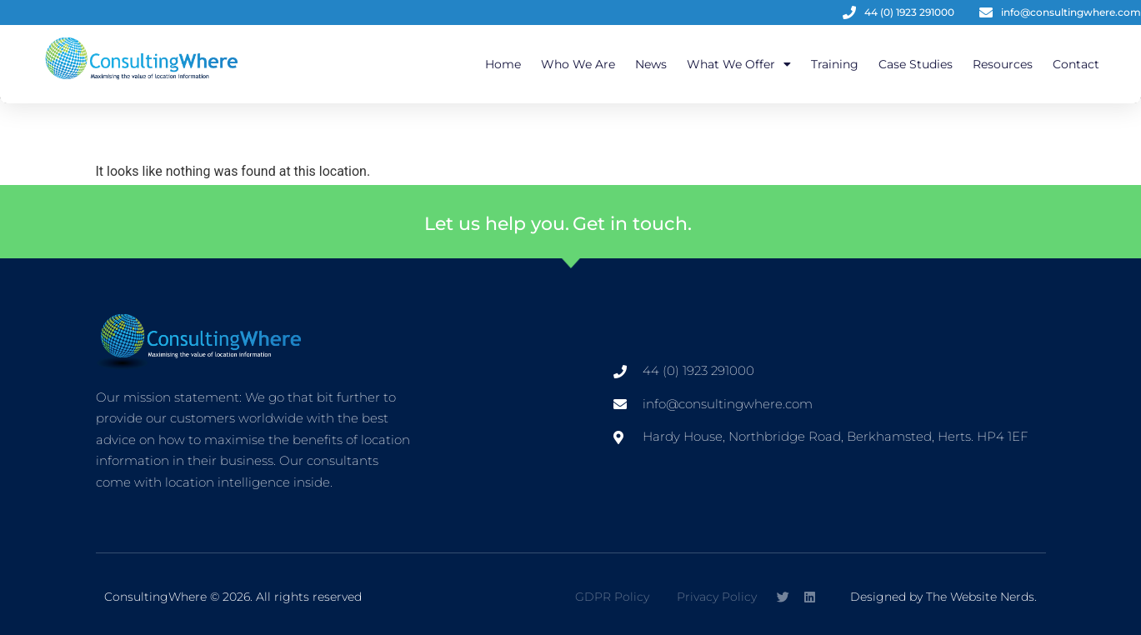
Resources (1003, 64)
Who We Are (578, 64)
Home (503, 64)
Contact (1076, 64)
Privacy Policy (717, 596)
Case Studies (915, 64)
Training (834, 64)
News (651, 64)
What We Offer (739, 64)
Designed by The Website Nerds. (943, 596)
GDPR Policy (612, 596)
